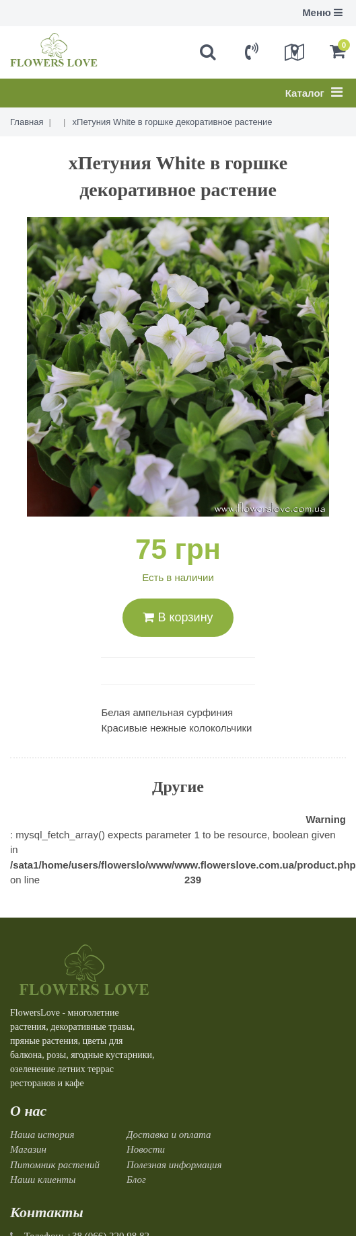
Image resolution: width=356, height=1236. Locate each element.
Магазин (28, 1149)
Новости (146, 1149)
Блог (136, 1179)
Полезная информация (174, 1164)
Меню (322, 12)
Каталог (314, 92)
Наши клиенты (42, 1179)
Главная (26, 122)
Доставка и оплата (169, 1134)
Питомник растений (55, 1164)
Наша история (42, 1134)
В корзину (178, 617)
